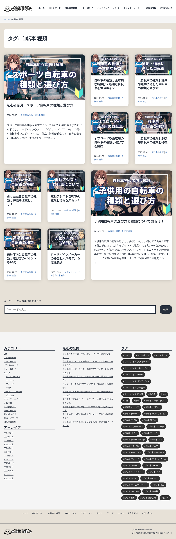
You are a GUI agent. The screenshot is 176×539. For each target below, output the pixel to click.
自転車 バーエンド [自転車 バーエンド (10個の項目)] (132, 452)
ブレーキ (10, 384)
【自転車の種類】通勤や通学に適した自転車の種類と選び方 (152, 84)
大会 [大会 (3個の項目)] (164, 394)
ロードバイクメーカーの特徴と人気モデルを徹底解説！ (65, 258)
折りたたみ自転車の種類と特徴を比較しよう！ (21, 200)
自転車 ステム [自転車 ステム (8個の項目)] (149, 420)
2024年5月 (9, 444)
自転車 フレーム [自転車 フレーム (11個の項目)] (131, 465)
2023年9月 (9, 467)
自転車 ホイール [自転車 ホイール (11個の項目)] (150, 478)
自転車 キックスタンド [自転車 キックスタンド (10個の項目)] (155, 400)
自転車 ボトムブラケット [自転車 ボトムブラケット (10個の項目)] (135, 485)
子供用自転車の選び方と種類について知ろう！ (129, 221)
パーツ (116, 8)
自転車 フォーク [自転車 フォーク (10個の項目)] (131, 459)
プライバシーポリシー (142, 529)
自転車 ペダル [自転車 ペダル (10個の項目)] (130, 478)
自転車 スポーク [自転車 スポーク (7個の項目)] (156, 426)
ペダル (9, 388)
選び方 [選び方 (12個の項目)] (166, 498)
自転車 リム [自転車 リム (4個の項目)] (158, 485)
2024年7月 (9, 437)
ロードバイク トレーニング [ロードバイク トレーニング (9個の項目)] (136, 368)
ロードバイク (10, 410)
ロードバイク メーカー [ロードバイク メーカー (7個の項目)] (134, 388)
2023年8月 (9, 471)
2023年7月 (9, 474)
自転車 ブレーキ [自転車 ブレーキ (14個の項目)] (152, 465)
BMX (6, 354)
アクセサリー (10, 357)
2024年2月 (9, 456)
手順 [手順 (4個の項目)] (126, 400)
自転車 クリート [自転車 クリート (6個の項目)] (131, 413)
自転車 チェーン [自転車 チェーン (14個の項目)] (150, 433)
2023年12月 (9, 463)
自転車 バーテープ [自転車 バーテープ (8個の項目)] (155, 452)
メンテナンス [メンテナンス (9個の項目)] (162, 355)
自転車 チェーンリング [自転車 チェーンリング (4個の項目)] (134, 439)
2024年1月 (9, 459)
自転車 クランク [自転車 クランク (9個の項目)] (152, 407)
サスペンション (13, 376)
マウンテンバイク (12, 399)
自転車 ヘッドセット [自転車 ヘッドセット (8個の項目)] (133, 472)
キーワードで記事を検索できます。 (24, 301)
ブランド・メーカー (133, 8)
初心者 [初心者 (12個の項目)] (152, 394)
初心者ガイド (55, 8)
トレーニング (87, 8)
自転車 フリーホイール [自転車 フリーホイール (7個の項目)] (155, 459)
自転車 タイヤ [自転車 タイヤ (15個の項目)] (130, 433)
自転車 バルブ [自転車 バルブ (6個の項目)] (151, 446)
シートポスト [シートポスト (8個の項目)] (143, 355)
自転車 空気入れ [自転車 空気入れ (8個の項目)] (148, 498)
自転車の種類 (71, 8)
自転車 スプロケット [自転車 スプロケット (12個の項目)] (133, 426)
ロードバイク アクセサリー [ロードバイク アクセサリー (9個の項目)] (136, 362)
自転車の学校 (149, 533)
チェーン (10, 380)
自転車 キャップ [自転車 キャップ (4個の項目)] (131, 407)
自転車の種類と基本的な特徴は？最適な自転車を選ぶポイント (109, 84)
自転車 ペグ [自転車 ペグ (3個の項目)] (154, 472)
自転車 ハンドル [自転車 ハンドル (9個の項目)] (131, 446)
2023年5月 (9, 478)
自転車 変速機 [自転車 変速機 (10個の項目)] (151, 491)
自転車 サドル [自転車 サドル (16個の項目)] (130, 420)
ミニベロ (8, 403)
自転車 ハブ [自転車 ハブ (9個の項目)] (156, 439)
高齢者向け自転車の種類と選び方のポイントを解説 (21, 258)
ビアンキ (10, 395)
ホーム (41, 8)
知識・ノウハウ (11, 418)
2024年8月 (9, 433)
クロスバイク (10, 361)
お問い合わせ (166, 8)
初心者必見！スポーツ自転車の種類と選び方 (40, 105)
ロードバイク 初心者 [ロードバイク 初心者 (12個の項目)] (133, 394)
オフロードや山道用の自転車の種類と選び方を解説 (109, 142)
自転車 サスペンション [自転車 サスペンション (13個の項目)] (155, 413)
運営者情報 (151, 8)
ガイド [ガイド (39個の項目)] (127, 355)
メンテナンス (103, 8)
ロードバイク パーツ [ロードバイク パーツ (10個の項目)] (133, 375)
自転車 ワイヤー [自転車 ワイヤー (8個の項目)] (131, 491)
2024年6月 (9, 440)
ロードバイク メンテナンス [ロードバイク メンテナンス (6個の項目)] (136, 381)
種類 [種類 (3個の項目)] (137, 400)
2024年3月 (9, 452)
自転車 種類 (39, 115)
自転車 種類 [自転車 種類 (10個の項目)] (129, 498)
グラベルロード (11, 365)
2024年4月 (9, 448)
